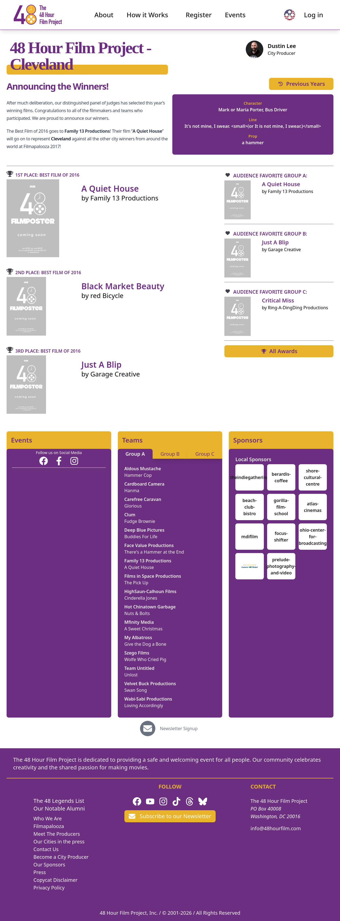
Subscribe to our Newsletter (170, 816)
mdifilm (249, 537)
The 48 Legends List (58, 800)
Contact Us (46, 849)
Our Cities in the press (58, 841)
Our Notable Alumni (59, 808)
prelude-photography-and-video (281, 566)
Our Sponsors (49, 864)
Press (39, 872)
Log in (312, 15)
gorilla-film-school (281, 507)
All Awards (279, 351)
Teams (132, 440)
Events (235, 15)
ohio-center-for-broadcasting (313, 536)
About (104, 15)
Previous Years (301, 83)
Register (199, 15)
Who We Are (47, 818)
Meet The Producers (56, 834)
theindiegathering (249, 477)
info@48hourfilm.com (275, 828)
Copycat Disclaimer (55, 880)
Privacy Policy (49, 887)
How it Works (147, 15)
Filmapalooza (48, 826)
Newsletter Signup (179, 729)
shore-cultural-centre (313, 477)
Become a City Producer (60, 857)
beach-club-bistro (249, 507)
